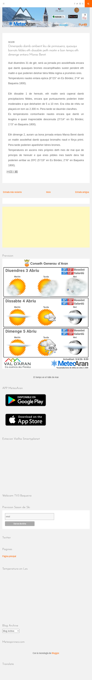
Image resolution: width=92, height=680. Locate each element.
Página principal (9, 556)
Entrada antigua (82, 192)
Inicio (48, 192)
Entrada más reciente (12, 192)
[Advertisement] (46, 227)
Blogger (55, 653)
